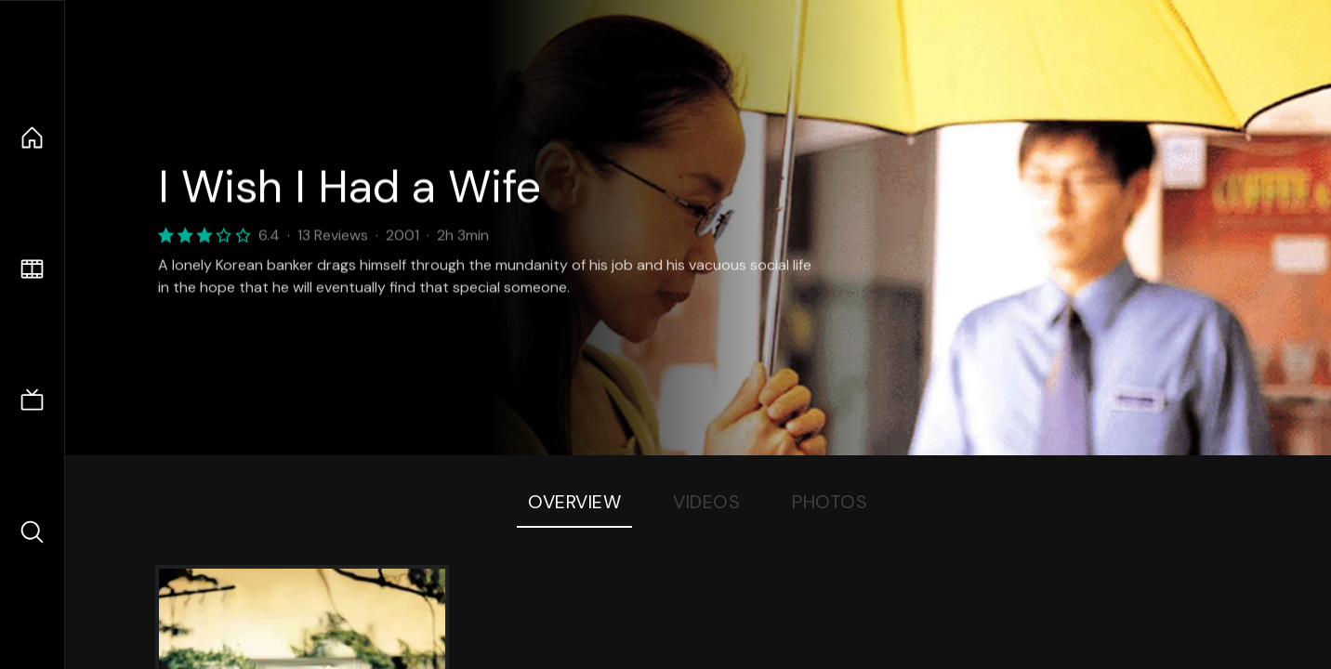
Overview (574, 502)
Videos (706, 502)
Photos (829, 502)
